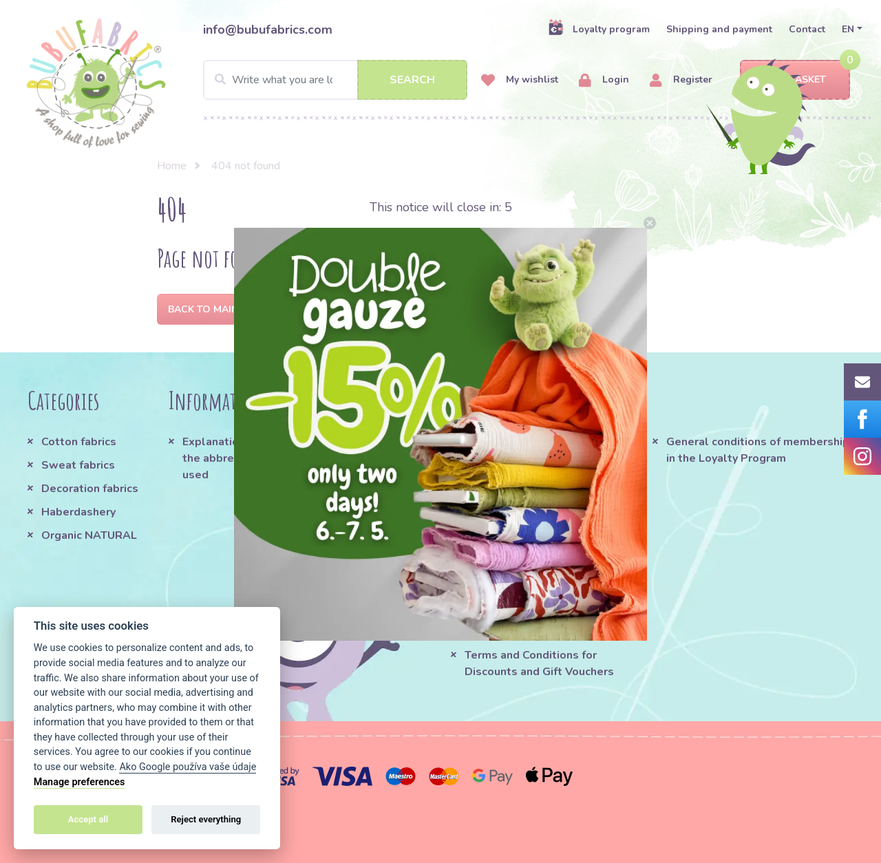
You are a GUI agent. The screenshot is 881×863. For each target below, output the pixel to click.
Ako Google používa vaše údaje (187, 767)
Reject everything (206, 819)
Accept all (88, 819)
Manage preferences (79, 782)
